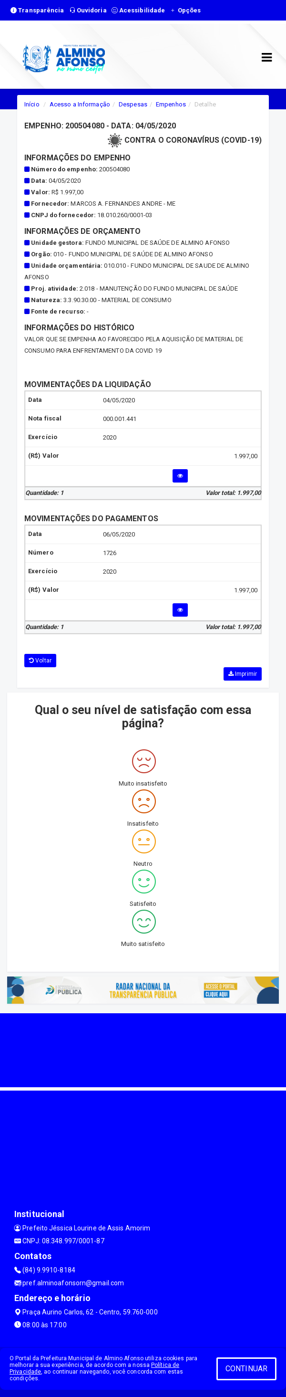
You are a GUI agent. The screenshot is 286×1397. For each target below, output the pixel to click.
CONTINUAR (246, 1368)
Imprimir (242, 674)
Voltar (40, 660)
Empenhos (171, 104)
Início (32, 104)
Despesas (133, 104)
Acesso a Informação (80, 104)
